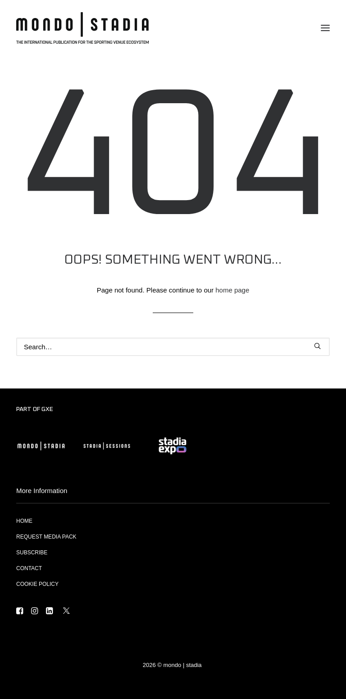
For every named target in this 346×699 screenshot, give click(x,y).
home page (232, 290)
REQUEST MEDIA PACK (46, 537)
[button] (325, 28)
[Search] (173, 347)
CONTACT (29, 568)
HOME (24, 521)
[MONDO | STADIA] (82, 28)
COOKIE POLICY (37, 584)
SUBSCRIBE (31, 552)
